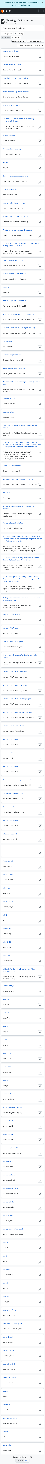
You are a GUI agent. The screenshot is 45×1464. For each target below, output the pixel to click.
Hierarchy (19, 34)
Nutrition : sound (9, 398)
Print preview (7, 34)
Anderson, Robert (9, 1202)
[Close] (42, 2)
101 (4, 847)
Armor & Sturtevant (10, 1378)
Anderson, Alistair (9, 1175)
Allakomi (6, 999)
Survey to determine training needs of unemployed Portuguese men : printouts (21, 244)
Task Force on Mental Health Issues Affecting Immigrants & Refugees (18, 120)
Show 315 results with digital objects (30, 45)
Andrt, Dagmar (8, 1215)
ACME (5, 915)
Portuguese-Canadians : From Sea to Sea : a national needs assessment (21, 599)
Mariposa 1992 (8, 753)
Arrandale (6, 1405)
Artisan (5, 1432)
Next (26, 1461)
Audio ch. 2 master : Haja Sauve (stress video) (19, 328)
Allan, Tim (6, 1013)
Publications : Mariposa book (13, 793)
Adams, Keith (7, 955)
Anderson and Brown (10, 1188)
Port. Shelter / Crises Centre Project (15, 78)
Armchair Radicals (9, 1364)
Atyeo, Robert (7, 1445)
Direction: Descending (35, 41)
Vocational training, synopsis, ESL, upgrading (18, 230)
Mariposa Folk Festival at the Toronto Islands (18, 712)
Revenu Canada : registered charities (16, 92)
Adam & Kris (7, 942)
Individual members (10, 189)
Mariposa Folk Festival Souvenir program (17, 699)
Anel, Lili (5, 1242)
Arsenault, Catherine (10, 1418)
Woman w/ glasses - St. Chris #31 (14, 301)
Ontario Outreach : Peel (11, 51)
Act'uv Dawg (7, 928)
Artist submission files (10, 834)
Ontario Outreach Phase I (12, 65)
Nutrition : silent (8, 412)
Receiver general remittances (13, 105)
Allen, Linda (7, 1053)
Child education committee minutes (15, 176)
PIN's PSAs (6, 493)
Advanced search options (14, 28)
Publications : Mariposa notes (13, 807)
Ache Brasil (6, 888)
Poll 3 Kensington (9, 341)
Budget (5, 162)
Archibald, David (8, 1351)
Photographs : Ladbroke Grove (13, 523)
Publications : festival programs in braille (17, 780)
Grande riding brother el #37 (13, 355)
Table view (16, 37)
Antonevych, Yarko (9, 1310)
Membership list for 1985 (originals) (15, 216)
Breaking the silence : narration (14, 368)
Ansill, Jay (6, 1296)
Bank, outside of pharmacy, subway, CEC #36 (18, 314)
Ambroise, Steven (9, 1094)
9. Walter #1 (7, 287)
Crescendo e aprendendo (12, 466)
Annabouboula (8, 1269)
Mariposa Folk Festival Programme (15, 672)
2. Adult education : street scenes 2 (15, 274)
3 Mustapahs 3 (8, 861)
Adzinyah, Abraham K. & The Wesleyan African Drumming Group (19, 970)
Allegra (5, 1026)
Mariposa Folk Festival (10, 628)
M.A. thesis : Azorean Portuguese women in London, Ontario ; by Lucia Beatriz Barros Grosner (21, 559)
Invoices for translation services (14, 260)
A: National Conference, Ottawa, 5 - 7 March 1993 (20, 479)
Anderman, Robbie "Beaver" (12, 1148)
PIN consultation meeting (12, 149)
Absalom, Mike (8, 874)
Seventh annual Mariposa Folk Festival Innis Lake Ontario (20, 656)
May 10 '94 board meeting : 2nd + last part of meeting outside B (21, 507)
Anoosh (5, 1283)
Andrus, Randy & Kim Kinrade (13, 1229)
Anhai (5, 1256)
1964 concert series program (13, 642)
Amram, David (8, 1121)
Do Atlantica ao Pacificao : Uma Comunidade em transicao (20, 427)
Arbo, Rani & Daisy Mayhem (12, 1323)
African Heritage (8, 986)
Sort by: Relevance (18, 41)
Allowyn (5, 1080)
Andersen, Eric (8, 1161)
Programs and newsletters (12, 614)
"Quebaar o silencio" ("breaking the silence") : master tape (21, 383)
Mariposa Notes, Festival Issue (13, 726)
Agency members (9, 135)
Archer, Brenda (8, 1337)
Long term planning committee (14, 203)
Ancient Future (8, 1134)
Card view (6, 37)
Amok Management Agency (12, 1107)
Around (5, 1391)
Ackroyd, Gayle (8, 901)
